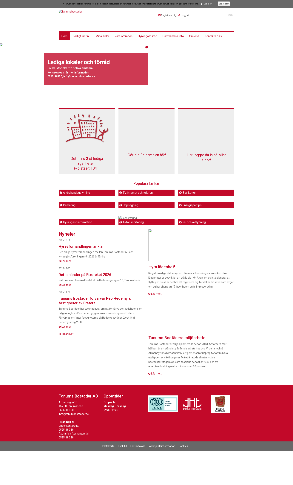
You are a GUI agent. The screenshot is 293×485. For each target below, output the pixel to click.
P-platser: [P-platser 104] (85, 168)
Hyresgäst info (147, 36)
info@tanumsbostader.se (74, 447)
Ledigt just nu (81, 36)
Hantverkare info (173, 36)
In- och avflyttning (194, 256)
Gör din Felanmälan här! (146, 160)
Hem (64, 36)
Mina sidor (102, 36)
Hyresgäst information (77, 256)
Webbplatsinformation (162, 479)
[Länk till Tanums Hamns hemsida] (192, 438)
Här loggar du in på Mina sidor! (206, 160)
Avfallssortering (133, 256)
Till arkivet (67, 367)
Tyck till (122, 479)
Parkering (69, 205)
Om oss (194, 36)
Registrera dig (168, 15)
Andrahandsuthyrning (76, 192)
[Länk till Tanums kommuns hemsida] (220, 438)
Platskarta (108, 479)
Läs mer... (156, 327)
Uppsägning (130, 205)
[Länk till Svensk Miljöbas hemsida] (163, 438)
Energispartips (192, 205)
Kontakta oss (213, 36)
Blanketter (189, 192)
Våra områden (123, 36)
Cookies (183, 479)
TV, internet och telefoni (138, 192)
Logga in (185, 15)
